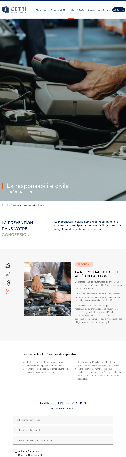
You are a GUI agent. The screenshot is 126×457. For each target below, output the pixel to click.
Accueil (5, 205)
